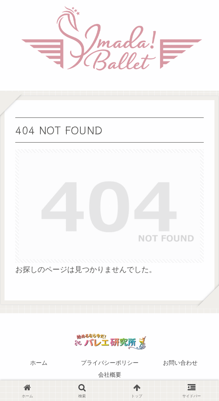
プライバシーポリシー (110, 362)
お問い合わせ (180, 362)
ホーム (38, 362)
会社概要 (109, 374)
